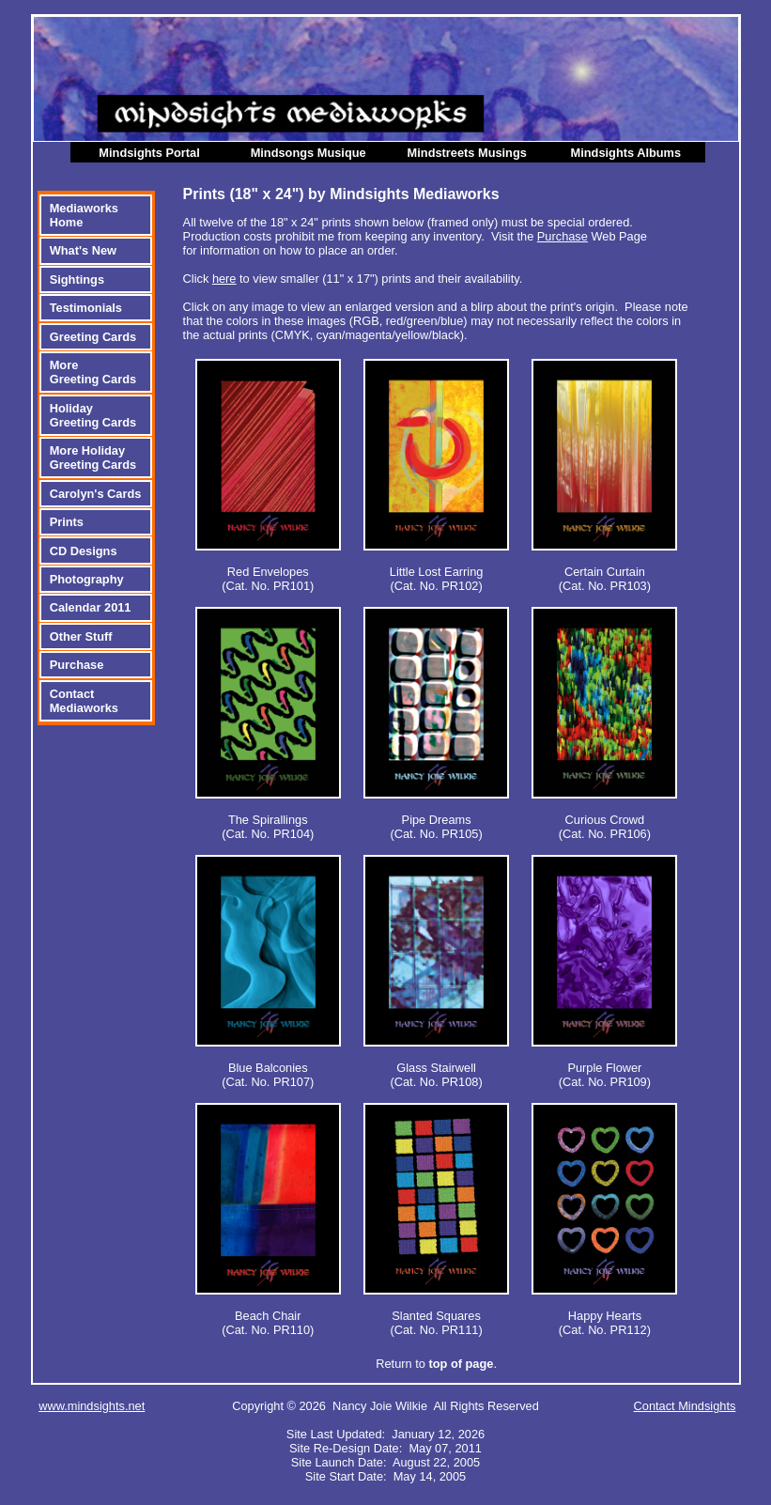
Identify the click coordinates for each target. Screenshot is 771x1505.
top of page (460, 1364)
